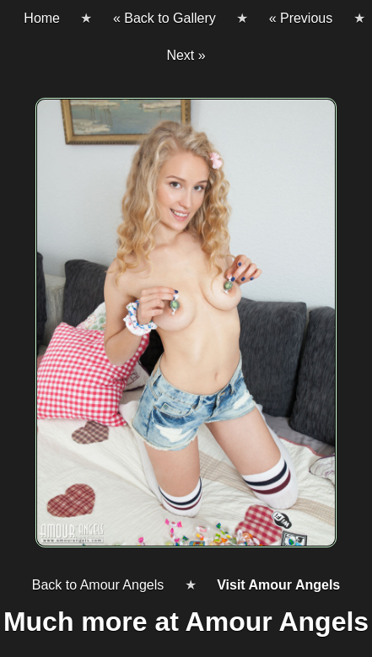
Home (42, 18)
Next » (185, 55)
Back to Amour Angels (98, 585)
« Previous (301, 18)
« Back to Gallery (164, 18)
